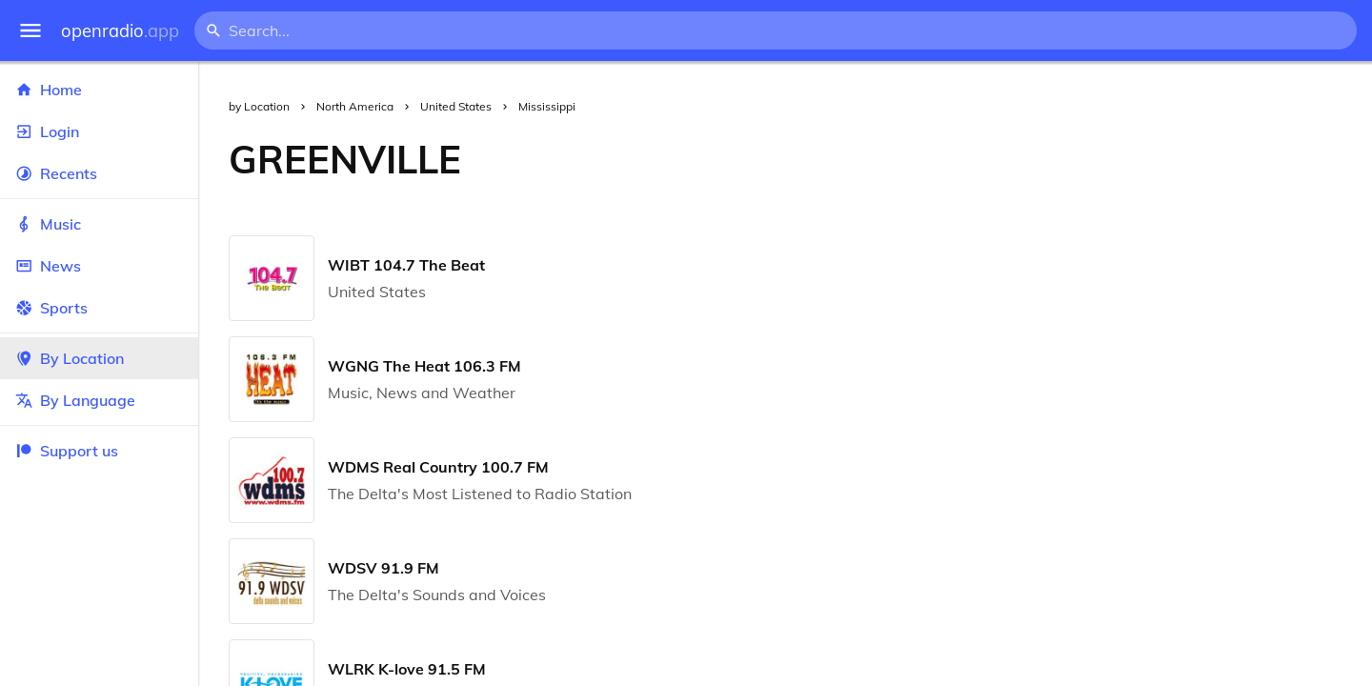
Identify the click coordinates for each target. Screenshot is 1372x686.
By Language (99, 400)
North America (354, 106)
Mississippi (546, 106)
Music (99, 224)
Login (99, 131)
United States (456, 106)
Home (99, 90)
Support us (66, 450)
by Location (259, 106)
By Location (99, 358)
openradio (120, 31)
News (99, 266)
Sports (99, 308)
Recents (99, 173)
